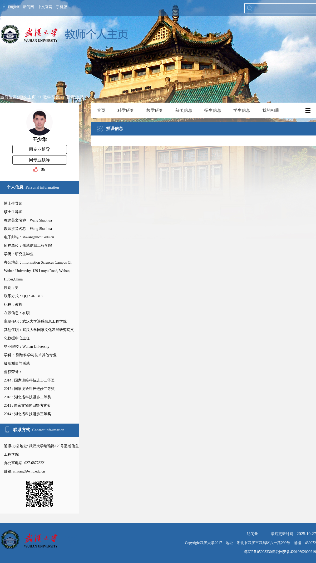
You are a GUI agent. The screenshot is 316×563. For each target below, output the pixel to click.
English (13, 7)
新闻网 (28, 7)
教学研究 (51, 97)
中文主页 (27, 97)
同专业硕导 (39, 160)
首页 (101, 110)
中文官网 (45, 7)
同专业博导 (39, 149)
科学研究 (125, 110)
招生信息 (212, 110)
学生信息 (241, 110)
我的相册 (270, 110)
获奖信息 (183, 110)
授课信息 (75, 97)
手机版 (61, 7)
